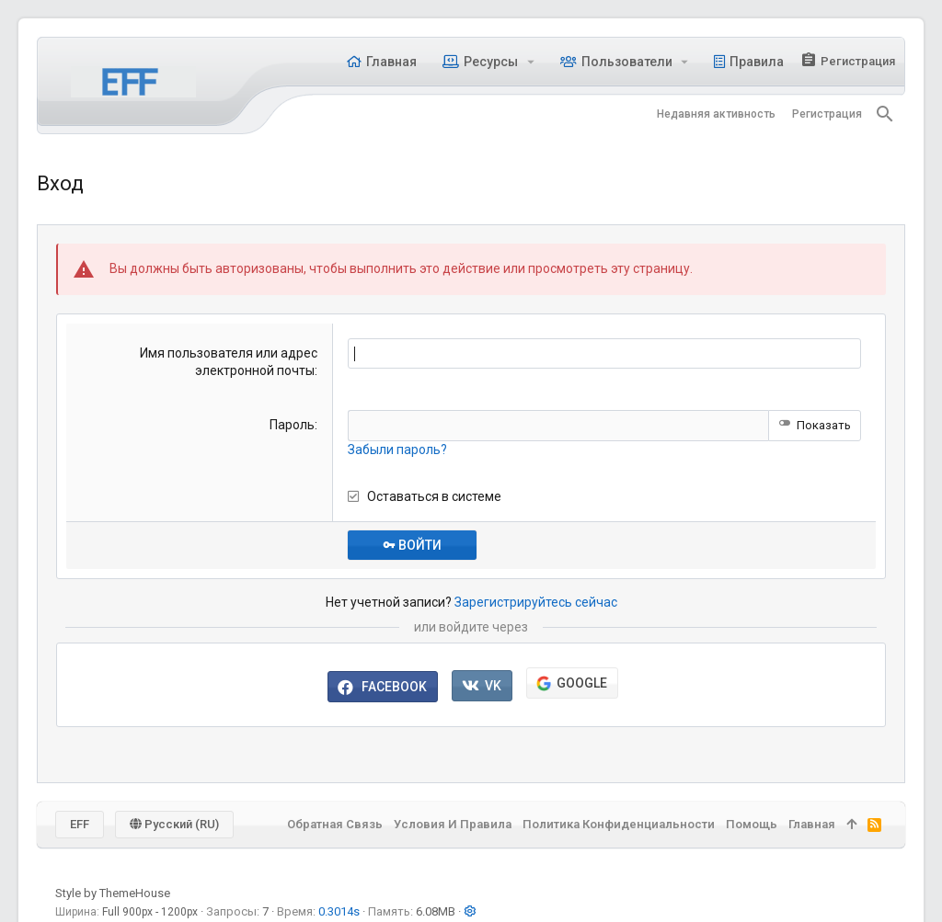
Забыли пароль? (397, 449)
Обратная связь (335, 824)
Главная (811, 824)
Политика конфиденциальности (619, 824)
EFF (79, 824)
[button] (530, 61)
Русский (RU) (174, 824)
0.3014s (339, 911)
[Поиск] (885, 114)
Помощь (751, 824)
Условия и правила (452, 824)
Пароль (292, 424)
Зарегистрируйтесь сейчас (535, 602)
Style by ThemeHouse (112, 893)
